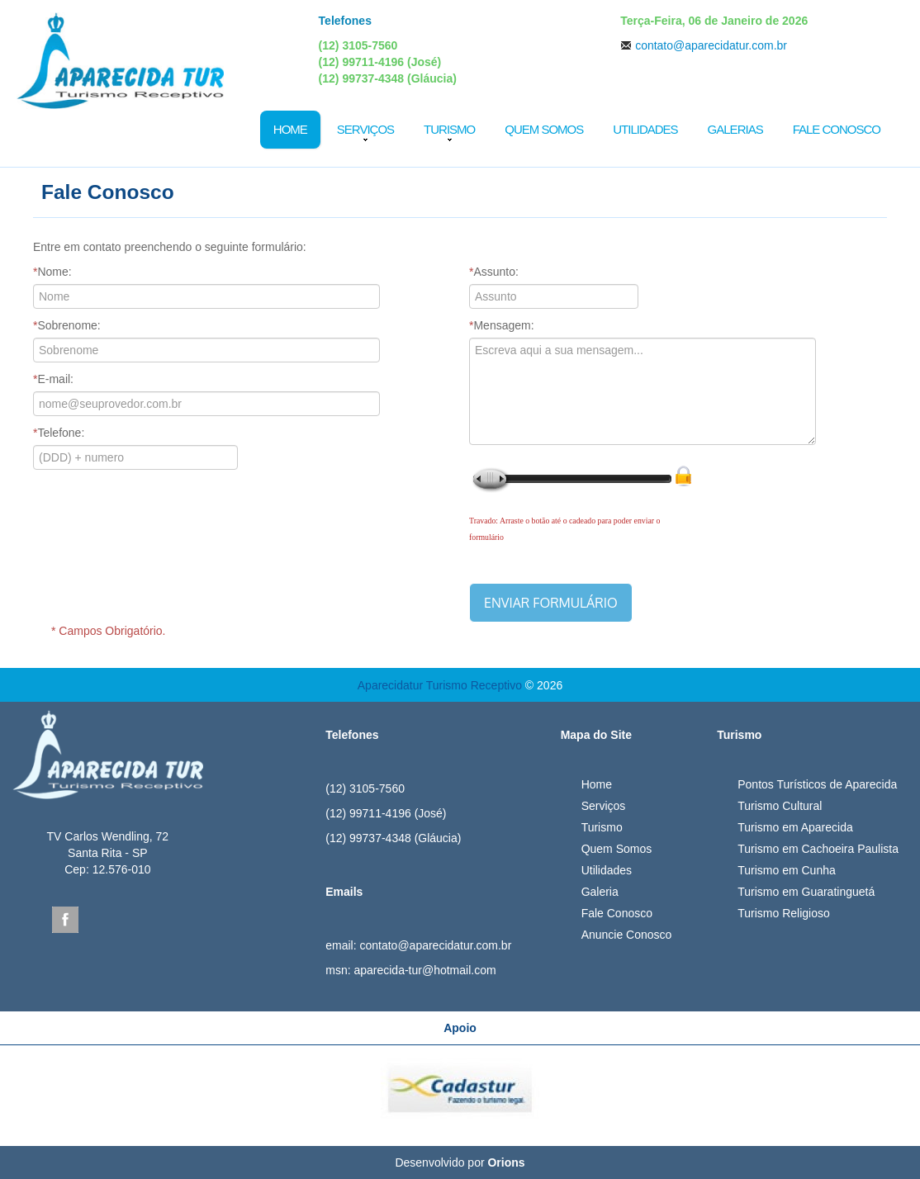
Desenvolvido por (459, 1162)
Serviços (365, 129)
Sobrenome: (67, 325)
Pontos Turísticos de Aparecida (817, 784)
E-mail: (53, 379)
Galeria (600, 891)
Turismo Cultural (779, 805)
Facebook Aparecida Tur (65, 920)
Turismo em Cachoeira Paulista (818, 848)
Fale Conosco (836, 129)
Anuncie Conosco (626, 934)
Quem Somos (544, 129)
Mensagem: (501, 325)
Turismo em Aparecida (795, 827)
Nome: (52, 271)
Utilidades (645, 129)
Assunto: (494, 271)
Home (290, 129)
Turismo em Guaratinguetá (806, 891)
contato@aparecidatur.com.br (711, 45)
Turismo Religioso (783, 913)
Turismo (449, 129)
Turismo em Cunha (786, 870)
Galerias (735, 129)
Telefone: (58, 432)
